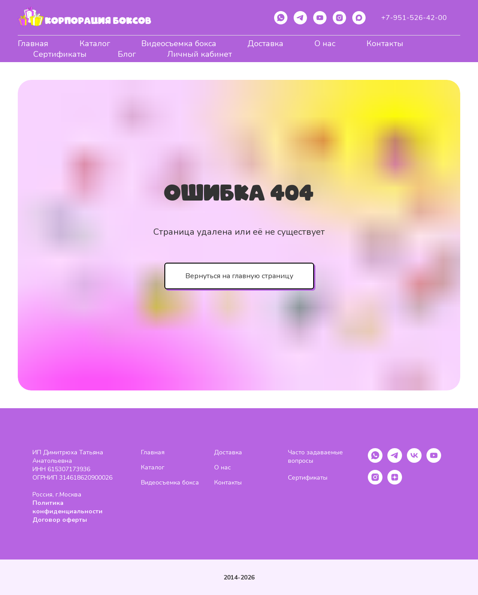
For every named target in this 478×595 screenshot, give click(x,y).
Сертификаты (60, 54)
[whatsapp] (280, 17)
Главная (33, 43)
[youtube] (320, 17)
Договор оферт (57, 520)
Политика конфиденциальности (67, 507)
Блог (127, 54)
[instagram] (339, 17)
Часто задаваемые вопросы (315, 456)
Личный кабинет (199, 54)
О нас (325, 43)
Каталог (95, 43)
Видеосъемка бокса (178, 43)
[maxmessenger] (359, 17)
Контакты (384, 43)
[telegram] (300, 17)
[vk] (414, 460)
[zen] (394, 482)
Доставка (265, 43)
